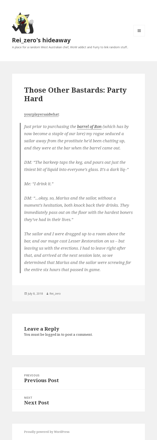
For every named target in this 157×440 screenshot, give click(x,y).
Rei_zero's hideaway (41, 40)
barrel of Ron (89, 126)
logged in (52, 334)
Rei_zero (55, 293)
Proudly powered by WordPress (47, 432)
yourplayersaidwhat (41, 114)
